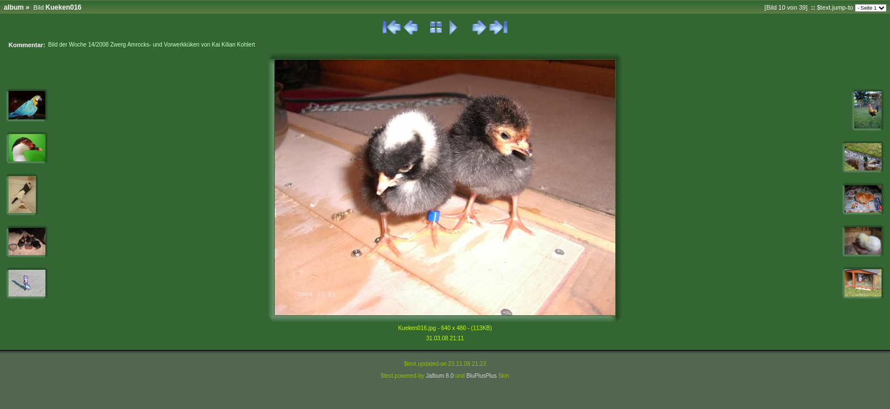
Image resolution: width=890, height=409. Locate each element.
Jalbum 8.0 (440, 376)
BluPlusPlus (482, 376)
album (14, 7)
